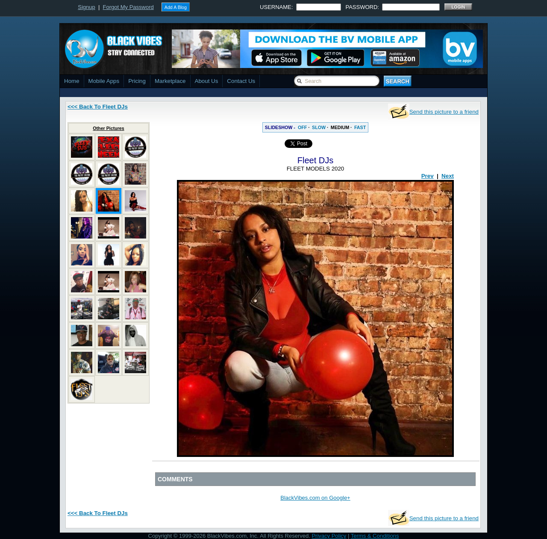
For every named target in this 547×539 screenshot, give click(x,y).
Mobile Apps (104, 81)
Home (71, 81)
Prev (427, 176)
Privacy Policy (329, 536)
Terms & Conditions (375, 536)
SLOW (319, 127)
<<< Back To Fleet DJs (98, 106)
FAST (360, 127)
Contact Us (241, 81)
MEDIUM (340, 127)
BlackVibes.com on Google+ (315, 498)
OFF (302, 127)
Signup (86, 7)
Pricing (137, 81)
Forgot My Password (128, 7)
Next (447, 176)
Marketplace (170, 81)
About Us (206, 81)
